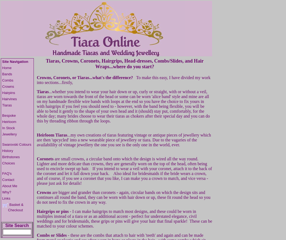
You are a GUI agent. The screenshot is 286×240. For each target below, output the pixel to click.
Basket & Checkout (13, 207)
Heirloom (9, 122)
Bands (7, 74)
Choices (8, 163)
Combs (7, 80)
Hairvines (9, 99)
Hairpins (8, 93)
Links (6, 198)
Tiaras (7, 105)
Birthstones (11, 157)
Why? (6, 192)
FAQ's (7, 173)
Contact (8, 180)
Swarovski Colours (16, 144)
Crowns (8, 87)
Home (7, 68)
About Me (9, 186)
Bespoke (9, 115)
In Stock (8, 128)
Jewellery (9, 134)
